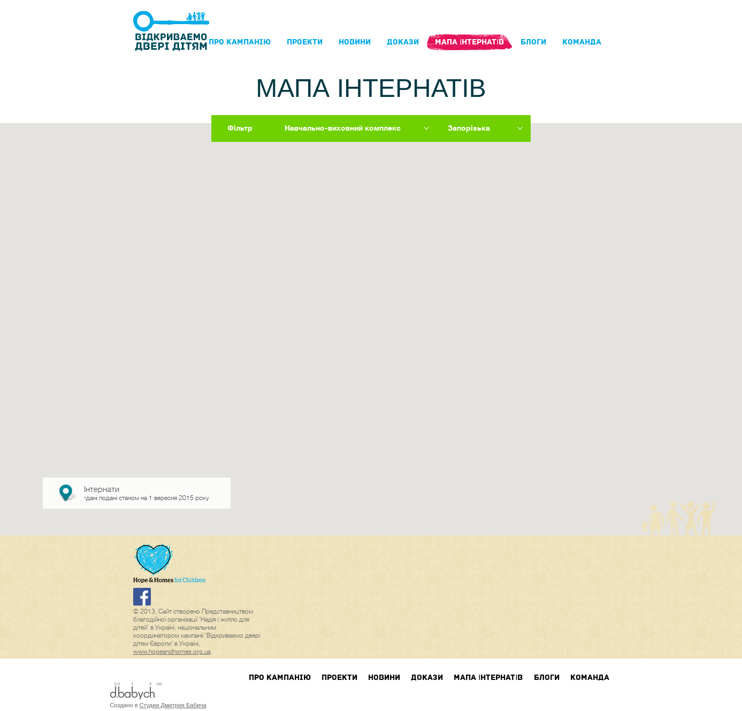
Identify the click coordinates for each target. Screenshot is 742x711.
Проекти (305, 42)
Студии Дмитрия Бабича (173, 705)
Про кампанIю (240, 42)
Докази (403, 42)
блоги (533, 42)
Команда (581, 42)
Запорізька (469, 128)
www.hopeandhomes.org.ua (172, 651)
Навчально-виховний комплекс (343, 128)
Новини (355, 42)
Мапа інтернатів (469, 42)
